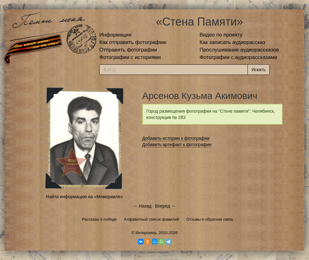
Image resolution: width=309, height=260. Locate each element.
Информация (115, 35)
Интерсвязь (146, 233)
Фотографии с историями (130, 57)
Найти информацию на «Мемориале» (84, 196)
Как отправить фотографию (132, 42)
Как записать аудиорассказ (232, 42)
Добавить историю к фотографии (176, 138)
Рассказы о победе (99, 219)
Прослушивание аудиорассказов (239, 50)
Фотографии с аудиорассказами (238, 57)
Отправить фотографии (128, 50)
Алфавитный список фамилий (151, 219)
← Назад (142, 206)
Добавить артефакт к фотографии (177, 144)
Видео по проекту (221, 35)
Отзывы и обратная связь (209, 219)
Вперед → (165, 206)
